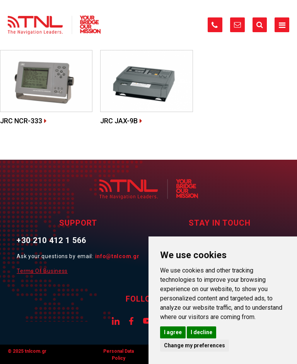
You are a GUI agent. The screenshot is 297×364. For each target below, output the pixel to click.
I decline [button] (201, 332)
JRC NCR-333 (21, 121)
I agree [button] (173, 332)
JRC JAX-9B (119, 121)
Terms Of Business (42, 271)
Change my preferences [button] (194, 345)
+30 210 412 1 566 (51, 240)
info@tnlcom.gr (117, 256)
